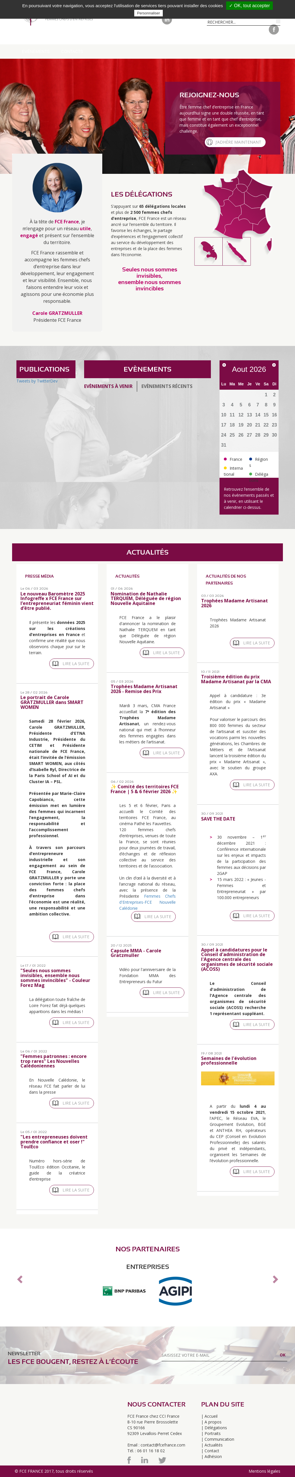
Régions (119, 37)
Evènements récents (166, 386)
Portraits (195, 37)
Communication (236, 37)
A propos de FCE (40, 37)
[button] (19, 1277)
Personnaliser (148, 13)
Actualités (214, 1445)
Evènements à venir (108, 386)
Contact (212, 1450)
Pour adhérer (156, 37)
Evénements (36, 51)
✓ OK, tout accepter (249, 5)
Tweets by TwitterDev (37, 381)
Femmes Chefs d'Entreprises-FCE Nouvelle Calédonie (147, 902)
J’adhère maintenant (238, 142)
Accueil (211, 1416)
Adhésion (213, 1456)
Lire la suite (76, 663)
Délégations (84, 37)
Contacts (72, 51)
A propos (213, 1422)
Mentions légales (264, 1471)
